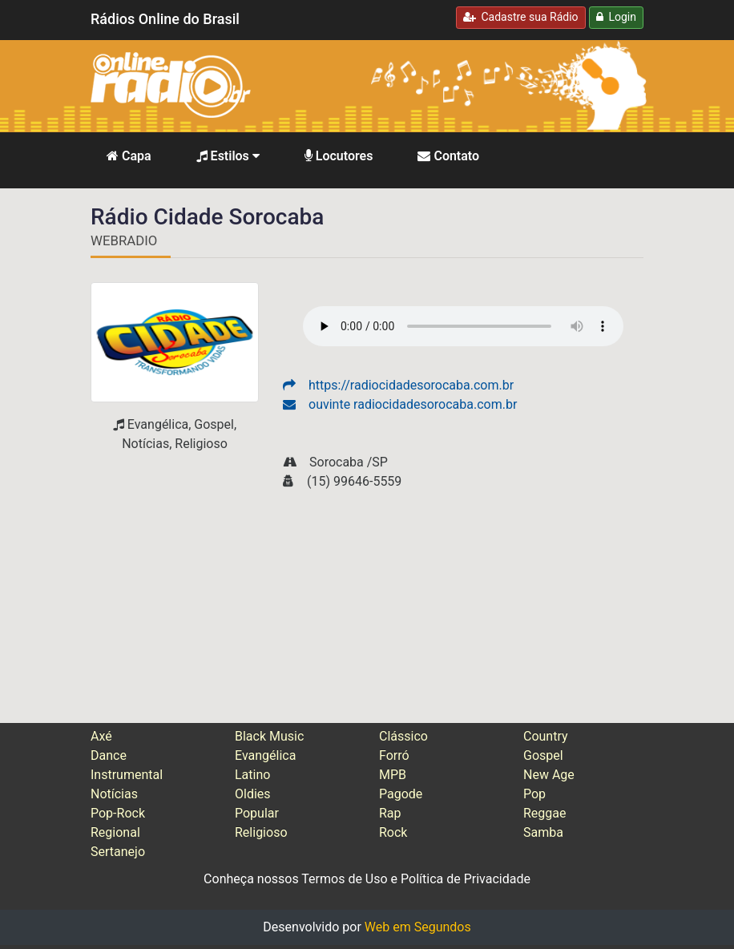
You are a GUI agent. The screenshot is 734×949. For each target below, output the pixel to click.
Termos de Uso (344, 878)
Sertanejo (118, 851)
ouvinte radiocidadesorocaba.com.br (400, 404)
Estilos (228, 156)
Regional (115, 832)
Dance (109, 755)
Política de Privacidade (465, 878)
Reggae (545, 813)
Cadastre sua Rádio (521, 16)
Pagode (400, 794)
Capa (129, 156)
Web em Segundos (418, 927)
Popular (257, 813)
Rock (393, 832)
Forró (394, 755)
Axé (101, 736)
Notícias (114, 794)
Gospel (543, 755)
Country (545, 736)
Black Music (269, 736)
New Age (549, 774)
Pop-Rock (118, 813)
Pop (534, 794)
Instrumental (127, 774)
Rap (390, 813)
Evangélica (265, 755)
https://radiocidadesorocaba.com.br (398, 385)
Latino (252, 774)
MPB (392, 774)
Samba (543, 832)
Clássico (403, 736)
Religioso (261, 832)
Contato (448, 156)
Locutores (338, 156)
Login (616, 16)
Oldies (253, 794)
